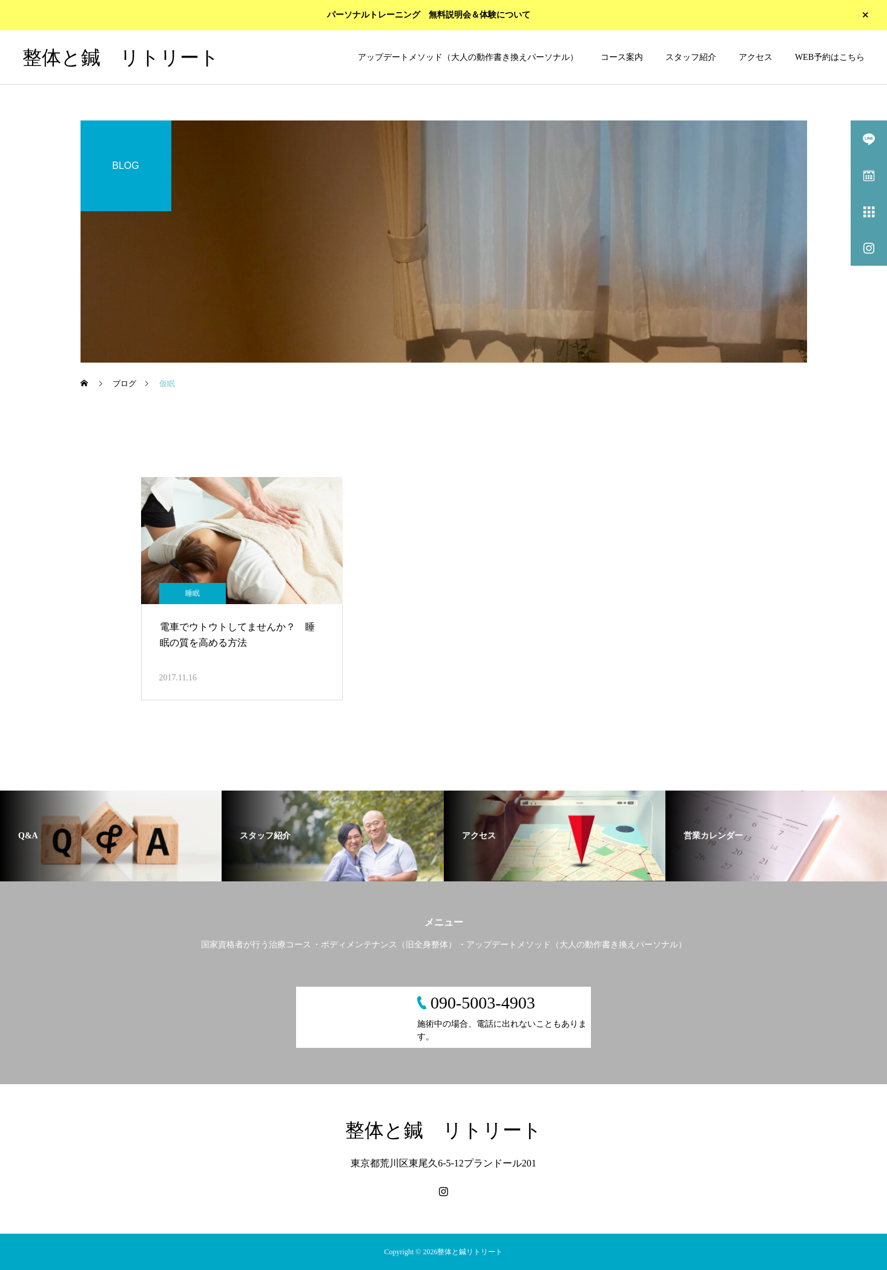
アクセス (756, 57)
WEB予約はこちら (830, 57)
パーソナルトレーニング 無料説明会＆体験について (428, 15)
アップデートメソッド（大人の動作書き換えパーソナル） (468, 57)
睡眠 (192, 593)
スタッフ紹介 (690, 57)
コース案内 (622, 57)
